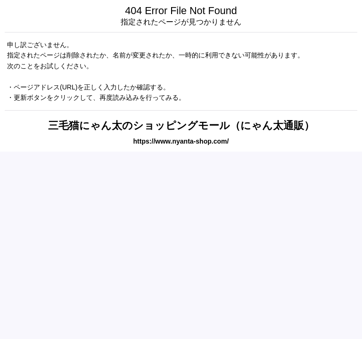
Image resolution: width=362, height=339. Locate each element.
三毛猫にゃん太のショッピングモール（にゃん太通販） (181, 125)
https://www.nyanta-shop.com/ (181, 141)
